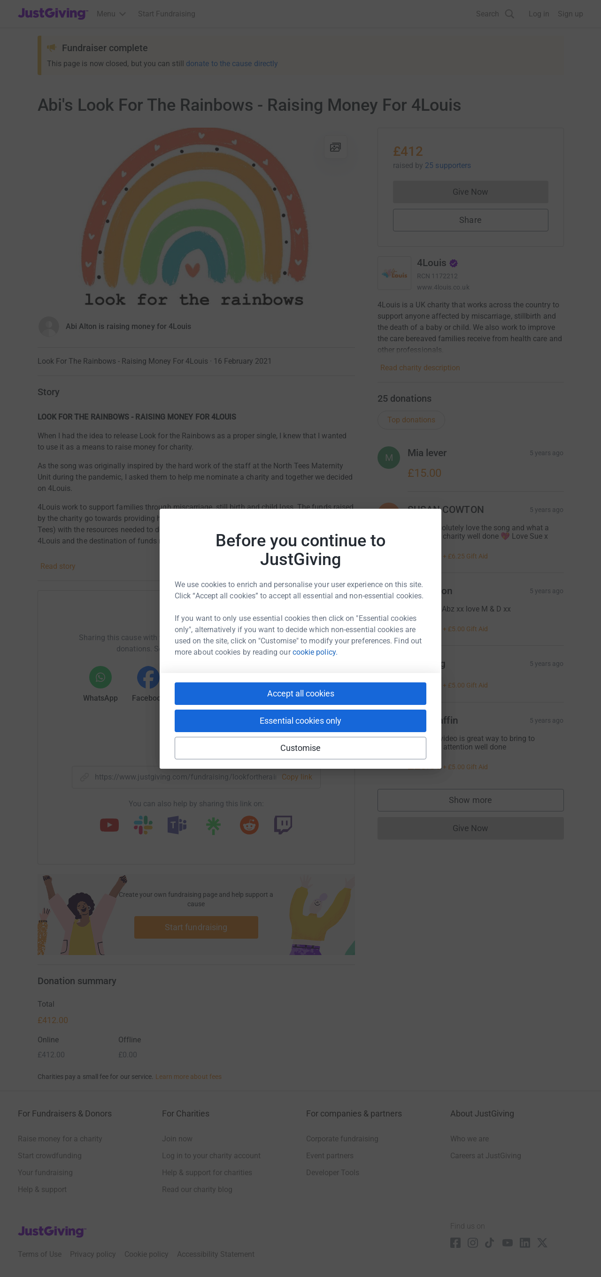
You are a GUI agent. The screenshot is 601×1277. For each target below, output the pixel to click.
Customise (300, 748)
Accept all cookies (300, 693)
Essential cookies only (300, 721)
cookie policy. (315, 652)
